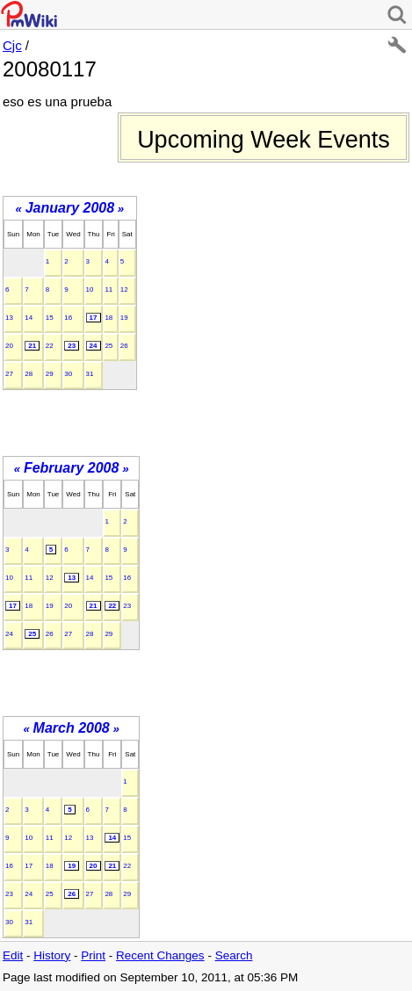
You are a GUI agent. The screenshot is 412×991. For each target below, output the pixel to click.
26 (124, 346)
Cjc (12, 45)
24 (94, 346)
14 (29, 318)
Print (93, 955)
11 (108, 289)
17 (94, 318)
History (51, 955)
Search (234, 955)
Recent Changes (160, 955)
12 (124, 289)
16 (68, 318)
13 (9, 318)
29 (50, 374)
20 (9, 346)
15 (50, 318)
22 (50, 346)
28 (29, 374)
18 (108, 318)
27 (9, 374)
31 (90, 374)
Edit (13, 955)
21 (32, 346)
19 (124, 318)
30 (68, 374)
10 (90, 289)
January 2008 (69, 207)
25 (108, 346)
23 (72, 346)
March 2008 (71, 727)
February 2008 (71, 467)
